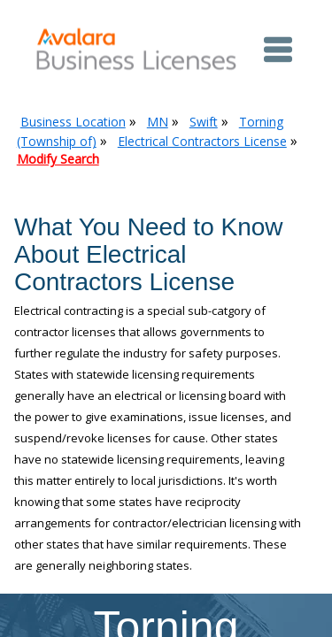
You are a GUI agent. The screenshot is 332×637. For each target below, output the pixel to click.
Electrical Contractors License (202, 141)
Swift (203, 121)
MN (157, 121)
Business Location (73, 121)
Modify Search (58, 158)
